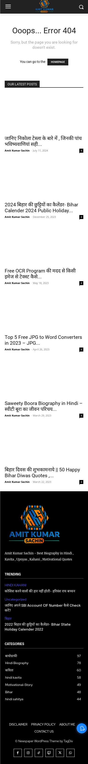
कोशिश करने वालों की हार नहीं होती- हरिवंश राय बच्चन (40, 591)
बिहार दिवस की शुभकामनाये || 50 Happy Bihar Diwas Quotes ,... (42, 472)
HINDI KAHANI (15, 585)
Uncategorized (15, 599)
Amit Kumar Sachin (17, 150)
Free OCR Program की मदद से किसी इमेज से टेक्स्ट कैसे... (40, 274)
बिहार (8, 619)
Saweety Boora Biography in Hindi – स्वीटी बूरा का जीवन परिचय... (44, 406)
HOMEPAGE (58, 62)
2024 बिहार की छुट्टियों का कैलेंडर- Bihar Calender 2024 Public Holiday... (41, 207)
